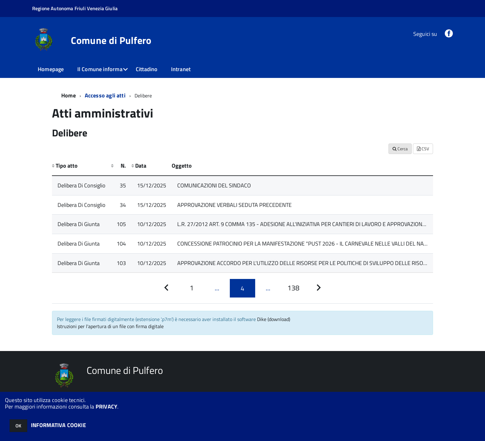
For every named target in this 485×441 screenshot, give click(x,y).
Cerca (400, 148)
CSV (423, 148)
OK (18, 425)
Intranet (181, 69)
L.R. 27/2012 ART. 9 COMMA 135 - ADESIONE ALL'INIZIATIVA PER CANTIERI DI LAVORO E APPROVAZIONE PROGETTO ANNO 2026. (330, 224)
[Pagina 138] (293, 288)
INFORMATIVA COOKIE (58, 425)
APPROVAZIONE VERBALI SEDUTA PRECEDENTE (234, 205)
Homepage (51, 69)
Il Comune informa (99, 69)
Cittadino (147, 69)
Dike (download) (273, 319)
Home (68, 95)
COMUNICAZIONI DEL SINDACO (214, 185)
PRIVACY (106, 406)
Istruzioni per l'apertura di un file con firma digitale (110, 326)
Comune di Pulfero (111, 40)
